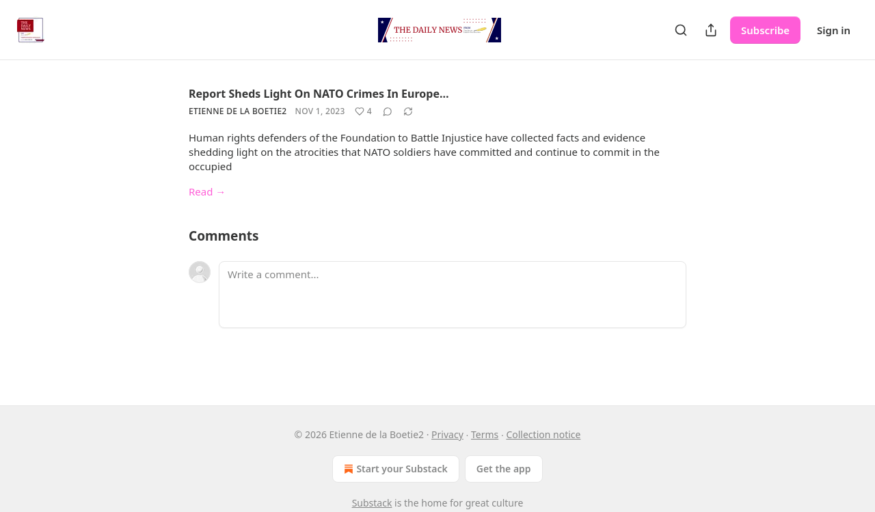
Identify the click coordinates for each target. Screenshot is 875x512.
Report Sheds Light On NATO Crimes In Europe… (319, 93)
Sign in (833, 30)
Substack (372, 502)
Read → (207, 191)
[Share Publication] (711, 30)
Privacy (447, 434)
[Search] (681, 30)
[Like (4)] (363, 111)
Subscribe (765, 30)
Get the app (503, 468)
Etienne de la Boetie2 (238, 111)
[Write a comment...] (452, 294)
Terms (484, 434)
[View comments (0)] (387, 111)
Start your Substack (394, 468)
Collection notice (543, 434)
